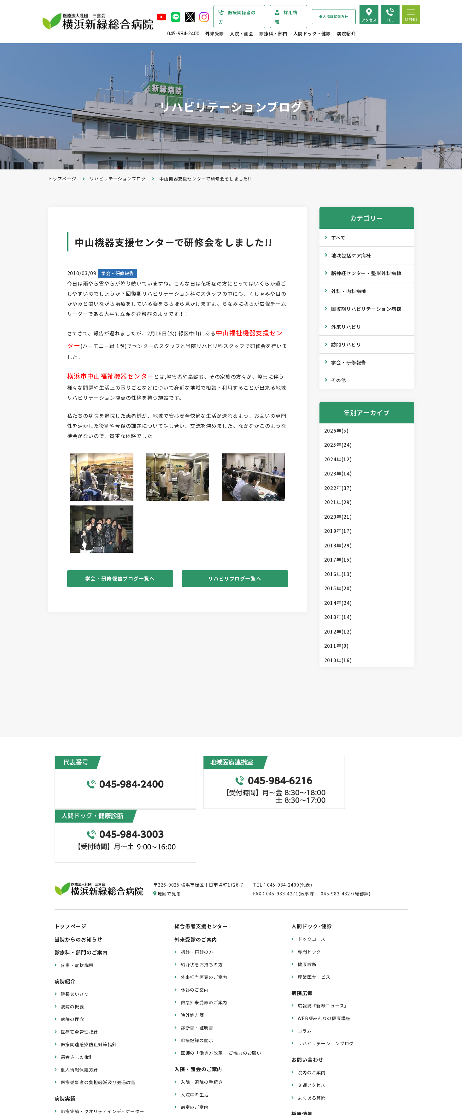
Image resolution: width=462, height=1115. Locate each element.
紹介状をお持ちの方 (202, 900)
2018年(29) (338, 545)
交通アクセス (311, 1020)
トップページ (62, 178)
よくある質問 (312, 1033)
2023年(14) (338, 473)
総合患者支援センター (201, 861)
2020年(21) (338, 516)
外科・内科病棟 (348, 291)
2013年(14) (338, 617)
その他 (338, 380)
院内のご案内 (312, 1008)
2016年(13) (338, 574)
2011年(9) (336, 645)
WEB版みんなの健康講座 (324, 953)
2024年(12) (338, 459)
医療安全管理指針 (79, 967)
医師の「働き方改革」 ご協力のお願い (221, 988)
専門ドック (309, 887)
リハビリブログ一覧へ (235, 579)
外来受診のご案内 (195, 874)
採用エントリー (314, 1062)
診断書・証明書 (197, 963)
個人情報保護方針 (333, 16)
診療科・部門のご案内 (81, 887)
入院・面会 (241, 33)
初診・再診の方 (197, 887)
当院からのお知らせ (79, 874)
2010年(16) (338, 660)
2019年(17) (338, 531)
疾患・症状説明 (77, 900)
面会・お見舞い (197, 1068)
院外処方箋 (192, 950)
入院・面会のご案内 (198, 1004)
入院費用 (190, 1055)
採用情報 (286, 17)
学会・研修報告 (117, 273)
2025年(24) (338, 444)
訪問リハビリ (346, 344)
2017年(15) (338, 559)
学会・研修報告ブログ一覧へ (120, 579)
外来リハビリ (346, 326)
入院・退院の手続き (202, 1017)
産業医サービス (314, 912)
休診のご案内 (195, 925)
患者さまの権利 (77, 992)
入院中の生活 (195, 1030)
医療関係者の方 (237, 17)
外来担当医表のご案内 (204, 912)
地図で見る (169, 829)
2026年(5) (336, 430)
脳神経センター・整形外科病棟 (366, 273)
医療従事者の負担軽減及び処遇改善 (98, 1017)
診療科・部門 (273, 33)
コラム (305, 966)
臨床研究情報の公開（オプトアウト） (100, 1084)
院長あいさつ (75, 929)
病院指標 (70, 1072)
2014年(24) (338, 602)
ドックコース (311, 874)
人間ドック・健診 (312, 33)
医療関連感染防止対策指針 (89, 979)
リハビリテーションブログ (118, 178)
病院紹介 (346, 33)
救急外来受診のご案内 (204, 938)
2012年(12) (338, 631)
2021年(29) (338, 502)
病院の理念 (72, 954)
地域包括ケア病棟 (351, 255)
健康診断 (307, 899)
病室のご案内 (195, 1042)
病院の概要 (72, 942)
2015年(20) (338, 588)
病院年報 (70, 1059)
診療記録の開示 (197, 975)
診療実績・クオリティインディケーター (102, 1046)
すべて (338, 237)
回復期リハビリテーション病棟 (366, 308)
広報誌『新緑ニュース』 (323, 941)
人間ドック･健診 (311, 861)
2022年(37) (338, 488)
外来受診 (214, 33)
